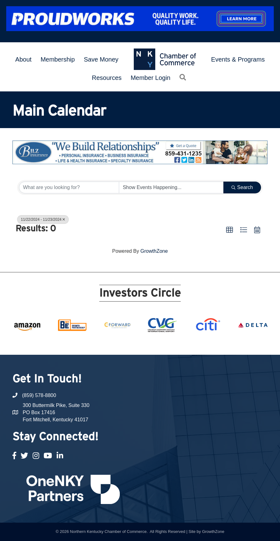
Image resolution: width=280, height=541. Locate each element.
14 (162, 343)
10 (132, 343)
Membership (57, 59)
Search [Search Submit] (242, 187)
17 (185, 343)
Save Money (101, 59)
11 (140, 343)
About (23, 59)
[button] (229, 230)
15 (170, 343)
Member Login (150, 77)
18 (192, 343)
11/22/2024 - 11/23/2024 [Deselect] (43, 219)
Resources (107, 77)
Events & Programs (238, 59)
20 (207, 343)
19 (200, 343)
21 (214, 343)
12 (147, 343)
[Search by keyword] (69, 187)
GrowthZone (154, 251)
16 (177, 343)
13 (155, 343)
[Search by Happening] (171, 187)
